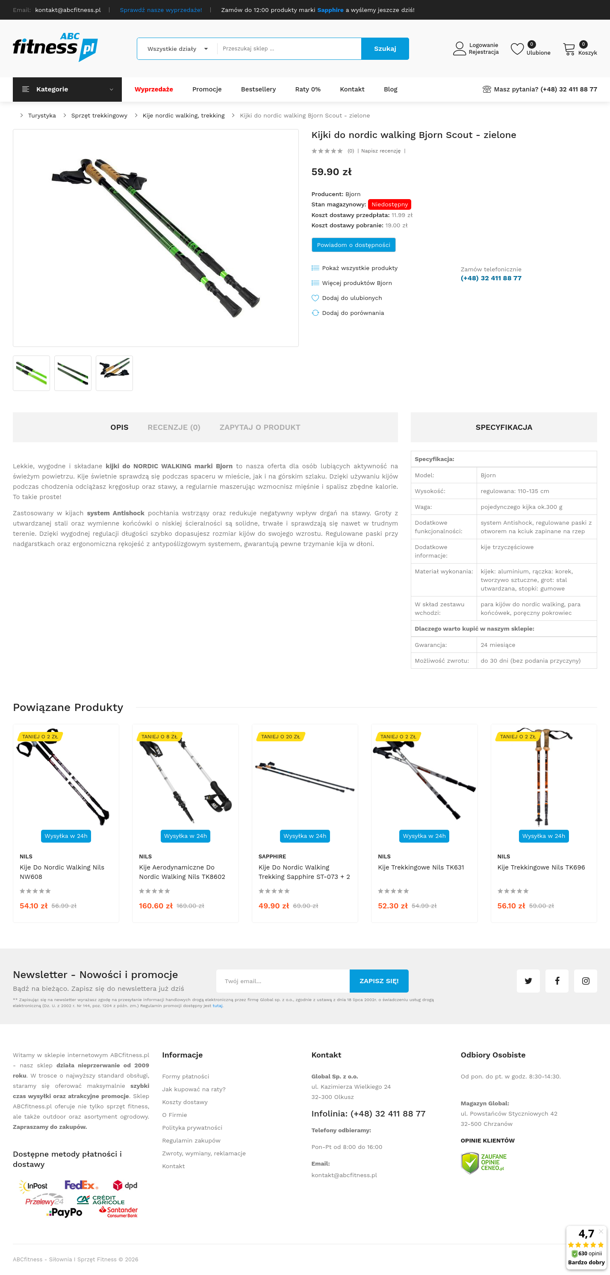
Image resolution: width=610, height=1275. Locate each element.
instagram (585, 981)
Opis (119, 427)
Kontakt (173, 1166)
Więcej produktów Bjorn (357, 282)
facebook (557, 981)
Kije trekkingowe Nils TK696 (541, 867)
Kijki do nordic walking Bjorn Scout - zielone (305, 115)
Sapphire (272, 856)
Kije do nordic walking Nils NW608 (62, 872)
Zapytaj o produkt (260, 427)
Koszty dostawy (184, 1102)
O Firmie (174, 1114)
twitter (528, 981)
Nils (26, 856)
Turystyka (42, 115)
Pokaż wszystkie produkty (360, 267)
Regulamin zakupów (191, 1140)
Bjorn (353, 194)
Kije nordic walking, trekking (184, 115)
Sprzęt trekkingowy (99, 115)
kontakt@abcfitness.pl (344, 1175)
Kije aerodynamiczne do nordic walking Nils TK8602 (182, 872)
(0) (351, 150)
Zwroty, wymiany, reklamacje (204, 1153)
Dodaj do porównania (353, 312)
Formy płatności (185, 1076)
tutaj (217, 1005)
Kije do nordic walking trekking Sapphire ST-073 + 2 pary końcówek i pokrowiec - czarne (304, 881)
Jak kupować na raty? (194, 1089)
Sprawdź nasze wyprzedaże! (161, 9)
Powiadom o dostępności (354, 244)
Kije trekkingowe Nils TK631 (421, 867)
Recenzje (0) (173, 427)
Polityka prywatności (192, 1127)
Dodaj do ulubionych (352, 297)
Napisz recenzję (381, 150)
